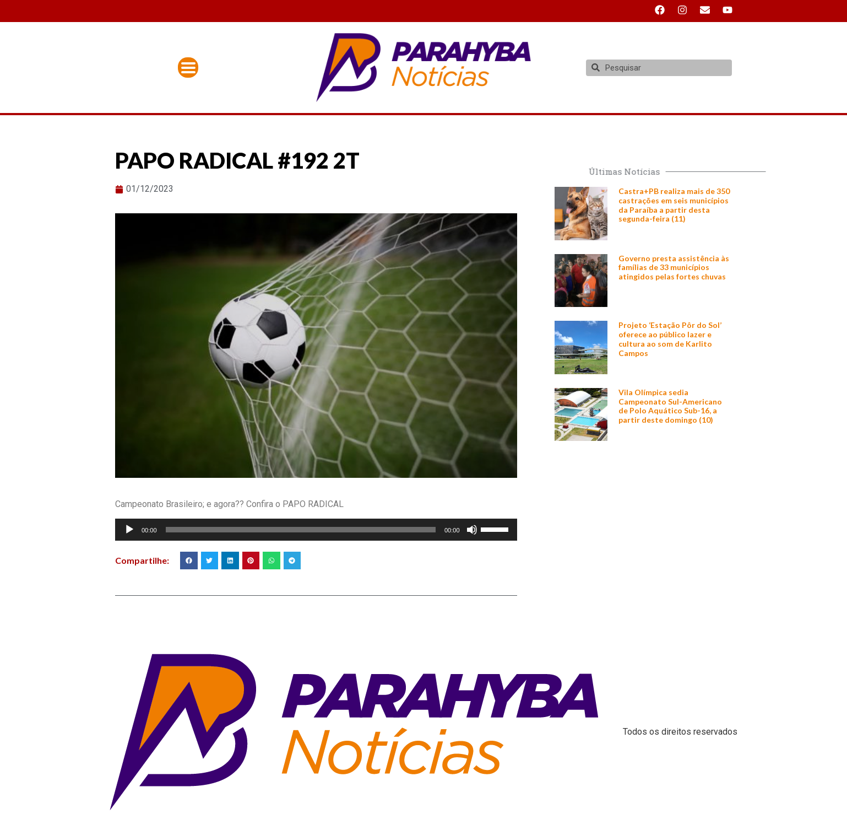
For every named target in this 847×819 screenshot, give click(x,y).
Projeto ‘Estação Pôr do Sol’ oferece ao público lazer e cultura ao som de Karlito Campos (669, 338)
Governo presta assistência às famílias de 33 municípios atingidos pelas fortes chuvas (673, 268)
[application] (316, 530)
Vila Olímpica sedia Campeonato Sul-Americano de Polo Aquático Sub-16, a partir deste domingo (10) (670, 405)
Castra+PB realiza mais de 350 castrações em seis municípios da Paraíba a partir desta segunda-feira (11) (674, 204)
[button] (189, 560)
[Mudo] (471, 529)
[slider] (301, 529)
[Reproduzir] (129, 529)
